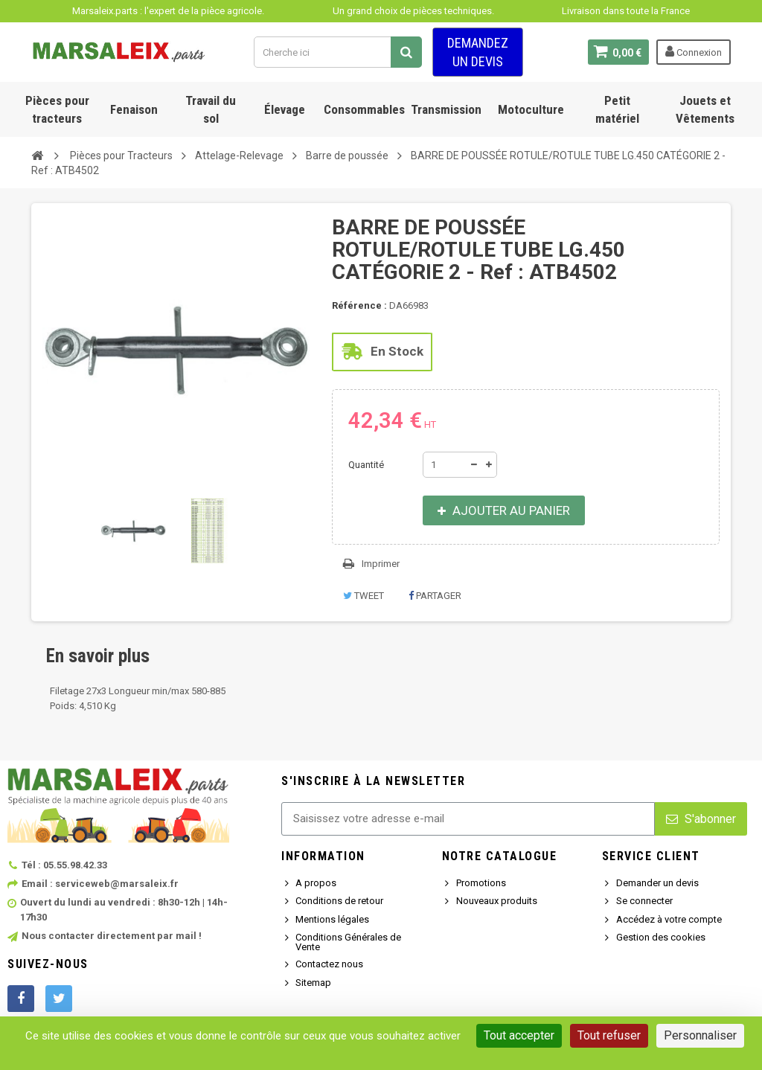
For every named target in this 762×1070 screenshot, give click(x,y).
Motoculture (531, 109)
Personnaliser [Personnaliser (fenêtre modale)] (700, 1035)
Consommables (364, 109)
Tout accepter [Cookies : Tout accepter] (519, 1035)
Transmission (446, 109)
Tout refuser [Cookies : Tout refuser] (609, 1035)
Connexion (693, 51)
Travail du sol (210, 109)
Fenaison (134, 109)
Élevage (284, 109)
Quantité (366, 464)
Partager (435, 595)
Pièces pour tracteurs (57, 109)
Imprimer (381, 563)
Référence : (359, 305)
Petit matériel (617, 109)
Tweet (363, 595)
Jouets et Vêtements (705, 109)
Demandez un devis (477, 52)
